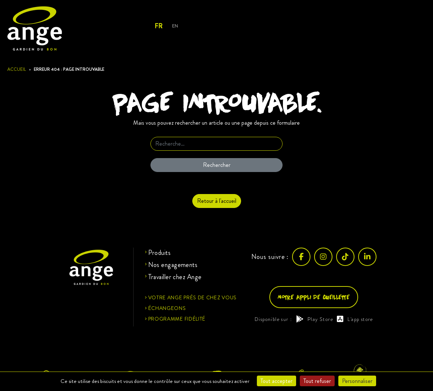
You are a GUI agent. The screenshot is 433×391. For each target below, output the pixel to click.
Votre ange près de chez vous (192, 297)
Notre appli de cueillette (313, 297)
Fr (158, 26)
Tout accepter (276, 381)
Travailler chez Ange (175, 277)
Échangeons (167, 308)
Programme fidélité (177, 318)
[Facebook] (301, 257)
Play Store (314, 319)
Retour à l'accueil (216, 201)
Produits (159, 252)
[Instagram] (323, 257)
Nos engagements (173, 265)
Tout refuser (317, 381)
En (175, 25)
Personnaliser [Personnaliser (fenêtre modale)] (357, 381)
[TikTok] (345, 257)
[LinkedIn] (367, 257)
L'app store (355, 319)
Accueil (16, 69)
